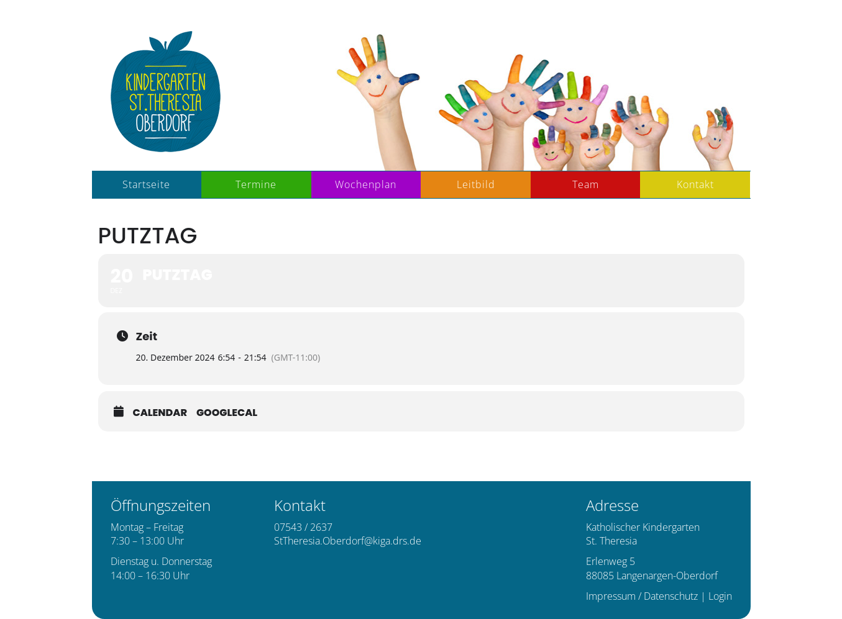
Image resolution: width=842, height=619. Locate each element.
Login (720, 596)
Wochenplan (365, 184)
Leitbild (476, 184)
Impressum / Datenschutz (642, 596)
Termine (256, 184)
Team (585, 184)
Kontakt (695, 184)
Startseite (146, 184)
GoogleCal (226, 413)
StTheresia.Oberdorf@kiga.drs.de (347, 541)
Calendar (160, 413)
